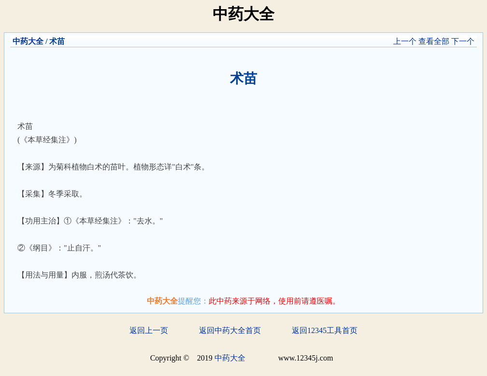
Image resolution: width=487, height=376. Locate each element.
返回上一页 (148, 330)
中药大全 (28, 41)
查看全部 (433, 41)
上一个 (404, 41)
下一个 (462, 41)
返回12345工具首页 (325, 330)
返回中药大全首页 (230, 330)
